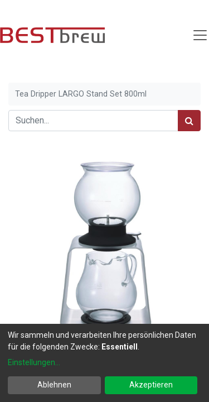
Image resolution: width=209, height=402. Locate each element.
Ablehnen (54, 384)
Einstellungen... (34, 362)
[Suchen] (189, 120)
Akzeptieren (151, 384)
